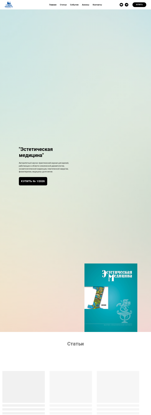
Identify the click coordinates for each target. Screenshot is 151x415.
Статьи (63, 5)
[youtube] (121, 4)
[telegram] (126, 4)
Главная (52, 5)
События (74, 5)
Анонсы (85, 5)
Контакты (97, 5)
